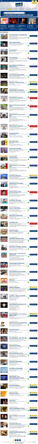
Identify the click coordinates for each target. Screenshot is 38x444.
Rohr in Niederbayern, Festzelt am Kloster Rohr (16, 339)
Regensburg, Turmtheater (13, 59)
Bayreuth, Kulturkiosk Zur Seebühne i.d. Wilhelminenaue (18, 194)
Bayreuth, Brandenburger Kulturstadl (15, 264)
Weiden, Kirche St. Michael (14, 418)
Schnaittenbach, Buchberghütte (14, 68)
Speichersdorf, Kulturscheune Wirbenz (15, 144)
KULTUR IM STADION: (12, 117)
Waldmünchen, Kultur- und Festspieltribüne (16, 347)
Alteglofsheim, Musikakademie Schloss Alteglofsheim (17, 91)
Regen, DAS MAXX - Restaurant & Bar (15, 273)
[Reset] (24, 12)
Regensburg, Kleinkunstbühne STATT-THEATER (16, 150)
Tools (17, 1)
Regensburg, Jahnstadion (13, 118)
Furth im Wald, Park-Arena (14, 36)
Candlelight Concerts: (12, 433)
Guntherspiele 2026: (12, 134)
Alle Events (9, 9)
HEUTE (16, 9)
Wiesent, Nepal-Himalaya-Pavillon (15, 76)
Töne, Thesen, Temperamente (31, 26)
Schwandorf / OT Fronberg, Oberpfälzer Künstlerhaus (17, 425)
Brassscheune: (11, 143)
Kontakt (20, 1)
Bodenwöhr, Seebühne (13, 402)
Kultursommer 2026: (12, 51)
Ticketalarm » (31, 109)
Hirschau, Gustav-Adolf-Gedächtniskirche (16, 324)
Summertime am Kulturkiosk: (13, 193)
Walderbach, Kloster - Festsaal (14, 298)
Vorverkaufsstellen (6, 1)
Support (14, 1)
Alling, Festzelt (12, 316)
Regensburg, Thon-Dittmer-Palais (14, 209)
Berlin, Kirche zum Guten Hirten (14, 305)
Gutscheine (28, 9)
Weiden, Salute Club (13, 217)
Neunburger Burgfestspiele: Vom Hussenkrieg (13, 26)
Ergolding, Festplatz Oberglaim (14, 177)
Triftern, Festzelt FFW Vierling (14, 158)
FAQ (10, 1)
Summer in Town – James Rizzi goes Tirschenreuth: (16, 256)
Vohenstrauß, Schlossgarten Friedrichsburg (16, 52)
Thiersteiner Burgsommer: (13, 362)
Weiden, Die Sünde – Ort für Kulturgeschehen (16, 248)
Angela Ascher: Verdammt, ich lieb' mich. (22, 26)
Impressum (23, 1)
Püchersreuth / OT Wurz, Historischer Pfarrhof (16, 232)
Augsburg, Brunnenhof (13, 281)
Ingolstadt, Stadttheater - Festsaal (14, 99)
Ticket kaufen (33, 35)
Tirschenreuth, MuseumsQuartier (14, 257)
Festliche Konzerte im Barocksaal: (14, 297)
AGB (12, 1)
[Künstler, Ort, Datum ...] (14, 12)
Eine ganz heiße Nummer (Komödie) (3, 26)
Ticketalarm (21, 9)
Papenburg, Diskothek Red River (14, 379)
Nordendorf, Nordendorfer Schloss (15, 394)
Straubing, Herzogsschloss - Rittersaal (15, 434)
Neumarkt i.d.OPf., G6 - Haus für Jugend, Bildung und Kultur (18, 354)
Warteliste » (31, 100)
